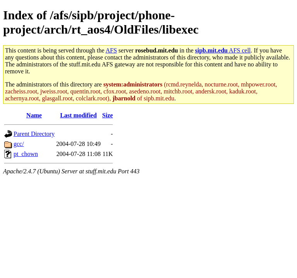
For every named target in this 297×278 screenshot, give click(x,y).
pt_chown (26, 154)
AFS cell (223, 50)
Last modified (78, 115)
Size (107, 115)
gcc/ (19, 144)
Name (34, 115)
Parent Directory (34, 134)
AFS (111, 50)
